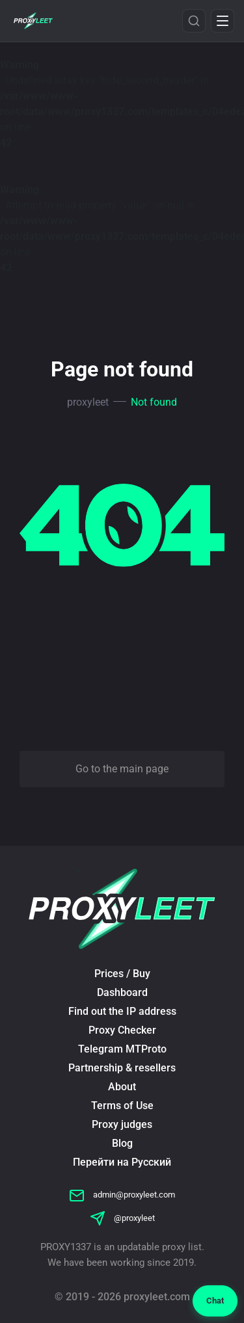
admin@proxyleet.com (122, 1194)
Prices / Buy (122, 973)
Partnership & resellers (122, 1068)
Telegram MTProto (122, 1049)
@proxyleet (122, 1218)
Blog (122, 1143)
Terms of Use (122, 1105)
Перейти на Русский (122, 1162)
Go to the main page (122, 769)
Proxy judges (122, 1124)
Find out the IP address (122, 1011)
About (122, 1087)
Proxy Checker (122, 1030)
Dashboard (122, 992)
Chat (215, 1300)
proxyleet (88, 402)
